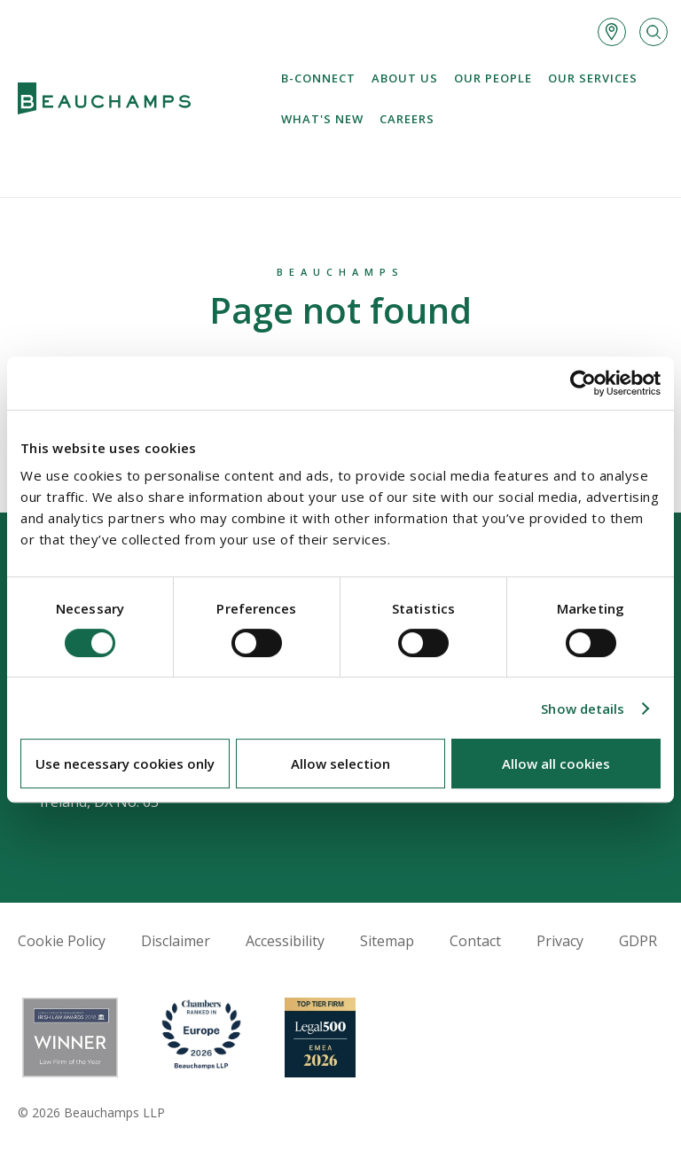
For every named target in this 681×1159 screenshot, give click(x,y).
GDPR (638, 941)
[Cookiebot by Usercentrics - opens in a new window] (583, 383)
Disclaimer (175, 941)
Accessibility (285, 941)
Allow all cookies (556, 763)
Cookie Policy (62, 941)
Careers (407, 119)
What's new (322, 119)
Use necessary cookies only (125, 763)
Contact (475, 941)
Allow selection (340, 763)
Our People (493, 78)
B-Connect (318, 78)
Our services (593, 78)
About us (405, 78)
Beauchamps (340, 271)
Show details (582, 708)
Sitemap (387, 941)
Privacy (559, 941)
